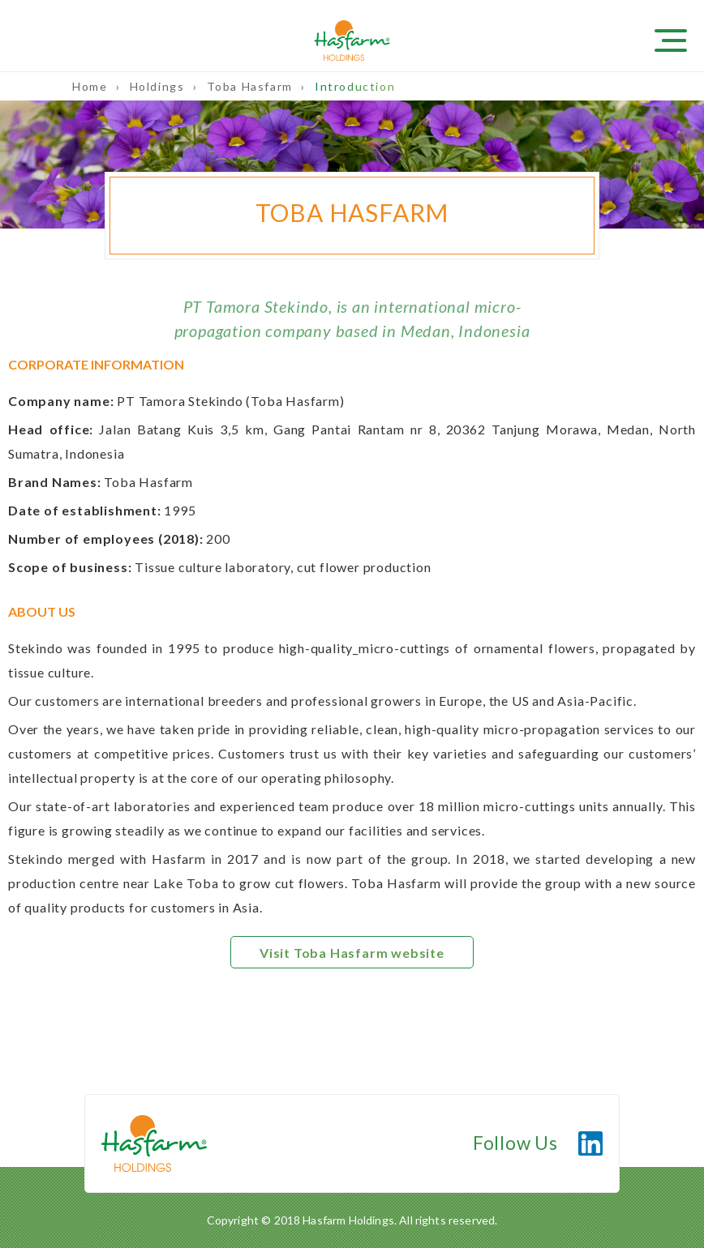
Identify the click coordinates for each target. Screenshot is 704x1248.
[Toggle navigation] (679, 39)
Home (91, 86)
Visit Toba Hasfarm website (352, 952)
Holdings (159, 86)
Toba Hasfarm (252, 86)
